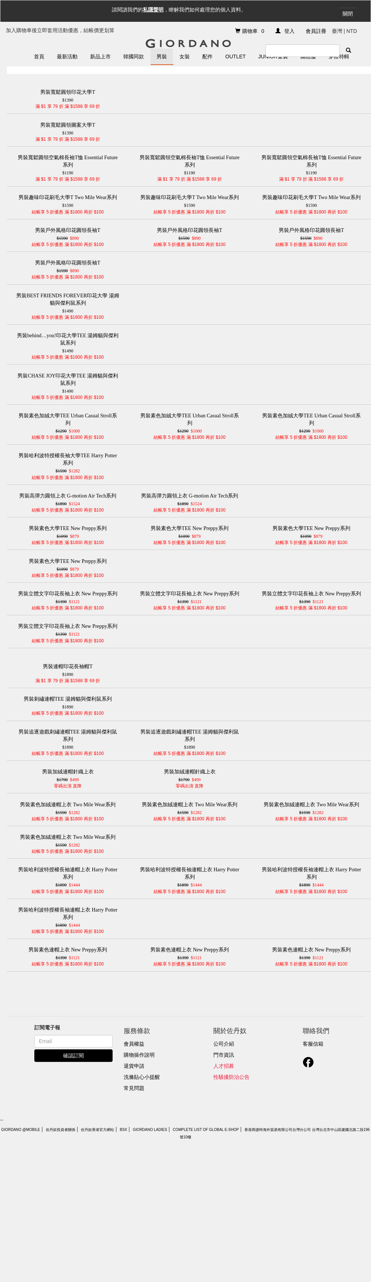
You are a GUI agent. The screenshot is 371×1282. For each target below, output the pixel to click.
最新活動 (67, 56)
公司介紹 (223, 1044)
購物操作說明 (139, 1055)
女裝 (184, 56)
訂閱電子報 (47, 1027)
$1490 (68, 303)
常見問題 (134, 1088)
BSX (123, 1130)
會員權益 (134, 1044)
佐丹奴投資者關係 (60, 1130)
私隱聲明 (153, 10)
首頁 (39, 56)
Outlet (235, 56)
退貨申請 (134, 1066)
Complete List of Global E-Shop (206, 1130)
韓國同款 (133, 56)
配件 (207, 56)
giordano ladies (150, 1130)
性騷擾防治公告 (231, 1077)
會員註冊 (316, 31)
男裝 (162, 56)
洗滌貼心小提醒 (142, 1077)
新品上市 (100, 56)
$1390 (68, 96)
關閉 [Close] (348, 14)
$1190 (68, 164)
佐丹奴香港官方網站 (97, 1130)
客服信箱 (313, 1044)
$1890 (68, 670)
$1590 (68, 201)
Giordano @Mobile (20, 1130)
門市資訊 (223, 1055)
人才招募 (223, 1066)
